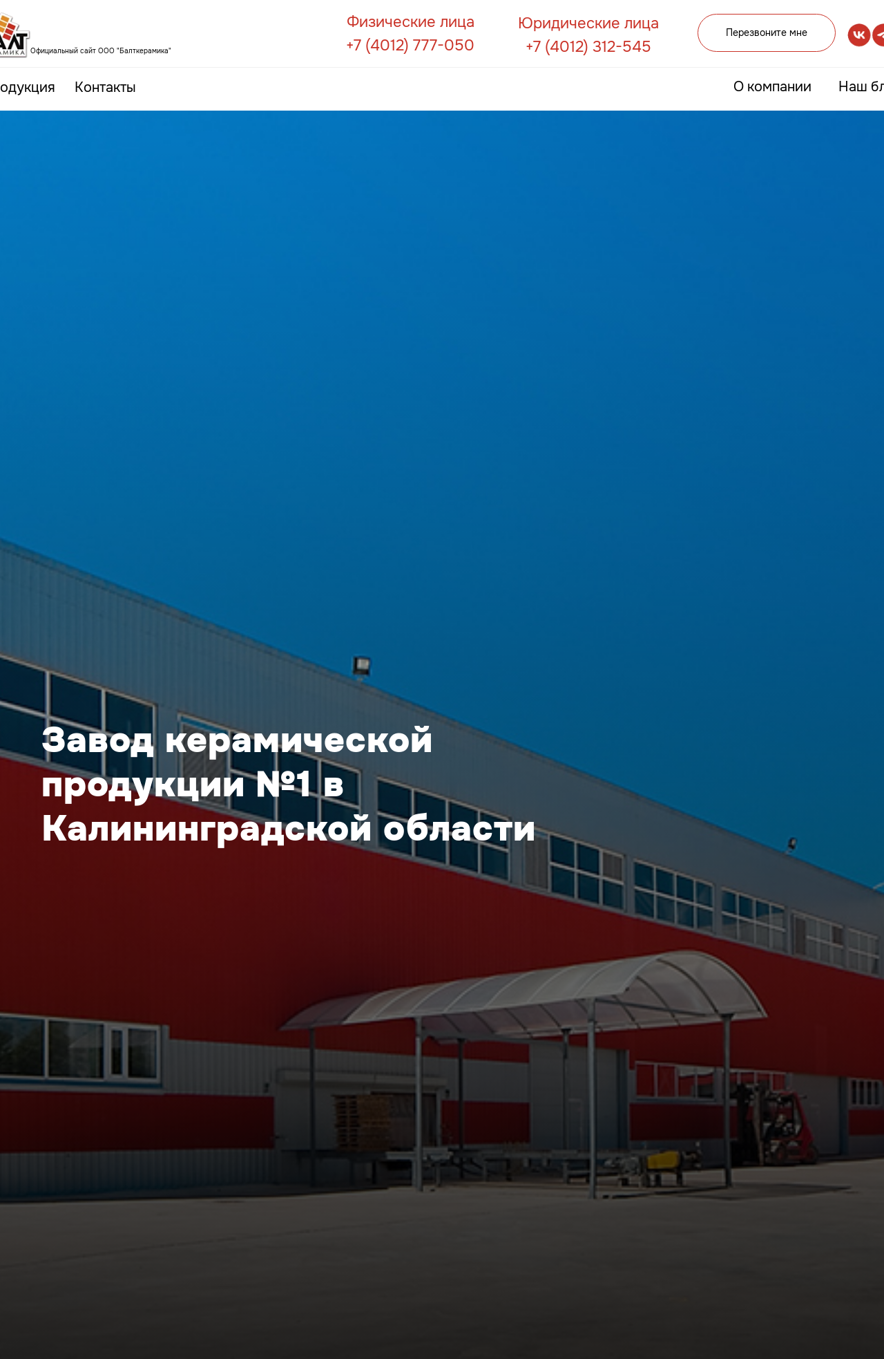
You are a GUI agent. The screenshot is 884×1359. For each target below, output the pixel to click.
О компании (772, 86)
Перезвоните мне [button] (766, 32)
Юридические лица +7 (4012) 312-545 (588, 35)
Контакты (105, 87)
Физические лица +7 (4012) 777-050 (410, 33)
